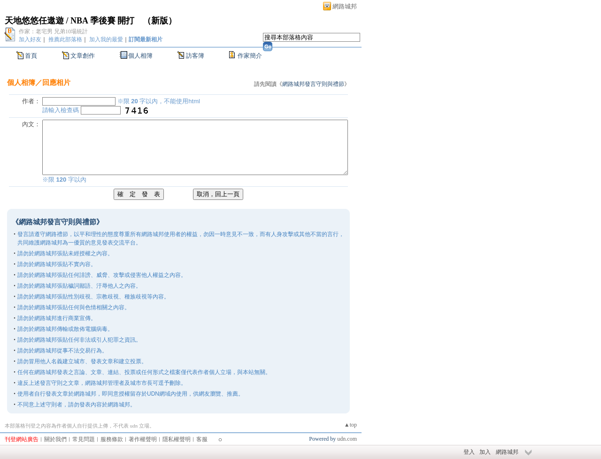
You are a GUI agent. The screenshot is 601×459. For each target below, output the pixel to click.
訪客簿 (195, 55)
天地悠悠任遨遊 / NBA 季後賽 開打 (69, 20)
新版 (159, 20)
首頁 (31, 55)
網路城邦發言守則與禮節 (313, 84)
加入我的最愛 (106, 39)
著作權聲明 (143, 439)
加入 (485, 452)
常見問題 (83, 439)
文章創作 (82, 55)
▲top (350, 424)
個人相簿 (140, 55)
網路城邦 (344, 6)
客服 (202, 439)
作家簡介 (250, 55)
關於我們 (55, 439)
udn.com (347, 439)
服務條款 (111, 439)
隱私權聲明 (176, 439)
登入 (469, 452)
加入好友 (30, 39)
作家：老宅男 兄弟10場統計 (53, 31)
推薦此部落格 (65, 39)
